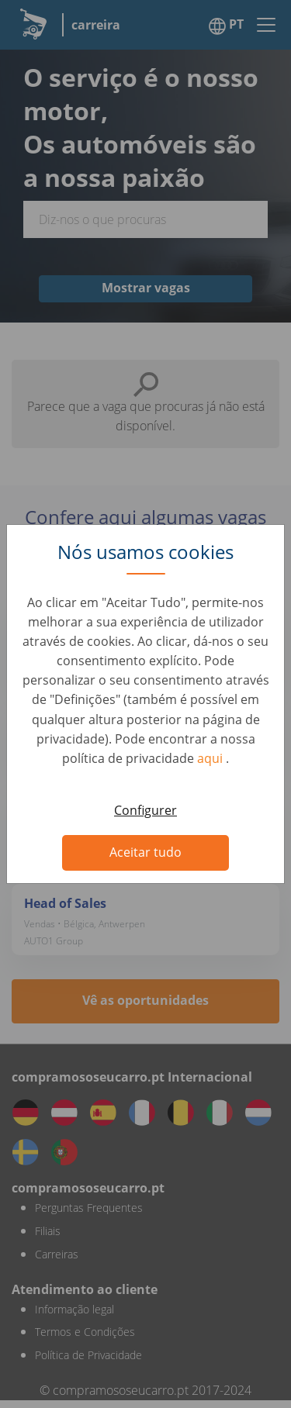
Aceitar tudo (145, 852)
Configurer (145, 810)
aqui (211, 758)
